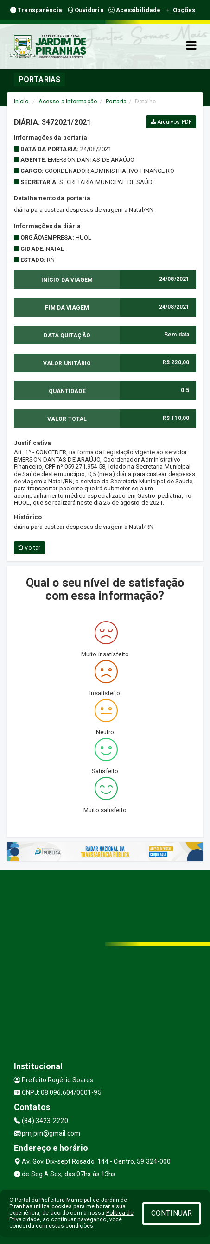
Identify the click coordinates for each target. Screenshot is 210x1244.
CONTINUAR (171, 1213)
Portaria (116, 101)
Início (21, 101)
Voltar (29, 548)
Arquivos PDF (171, 122)
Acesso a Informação (67, 101)
